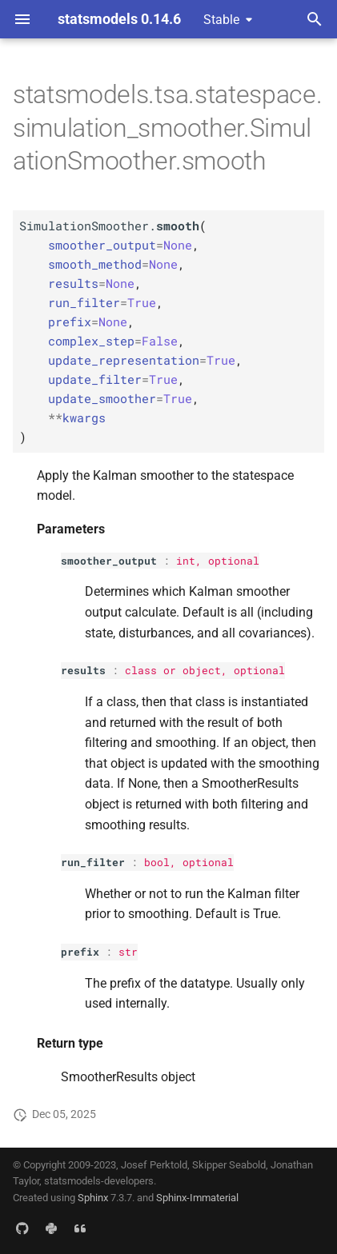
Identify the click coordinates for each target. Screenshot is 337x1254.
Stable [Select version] (221, 19)
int (185, 560)
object (202, 670)
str (128, 951)
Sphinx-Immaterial (197, 1198)
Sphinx (93, 1198)
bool (157, 862)
